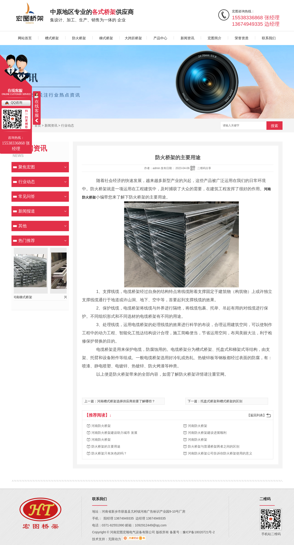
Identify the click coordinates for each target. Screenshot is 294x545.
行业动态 (67, 125)
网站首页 (25, 38)
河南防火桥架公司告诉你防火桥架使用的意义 (220, 453)
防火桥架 (79, 38)
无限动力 (114, 539)
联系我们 (269, 38)
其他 (22, 226)
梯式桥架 (106, 38)
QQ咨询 (16, 102)
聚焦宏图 (26, 167)
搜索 (274, 126)
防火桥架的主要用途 (105, 446)
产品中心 (160, 38)
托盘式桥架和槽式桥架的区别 (221, 401)
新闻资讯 (187, 38)
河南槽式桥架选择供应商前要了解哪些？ (126, 401)
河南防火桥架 (101, 426)
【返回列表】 (256, 415)
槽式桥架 (52, 38)
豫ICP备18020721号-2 (199, 532)
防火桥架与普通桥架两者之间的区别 (213, 446)
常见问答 (26, 196)
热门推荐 (26, 240)
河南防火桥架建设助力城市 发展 (114, 432)
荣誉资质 (242, 38)
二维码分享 (204, 168)
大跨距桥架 (133, 38)
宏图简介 (214, 38)
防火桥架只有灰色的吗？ (109, 453)
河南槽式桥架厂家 (40, 297)
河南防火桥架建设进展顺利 (207, 432)
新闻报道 (26, 211)
